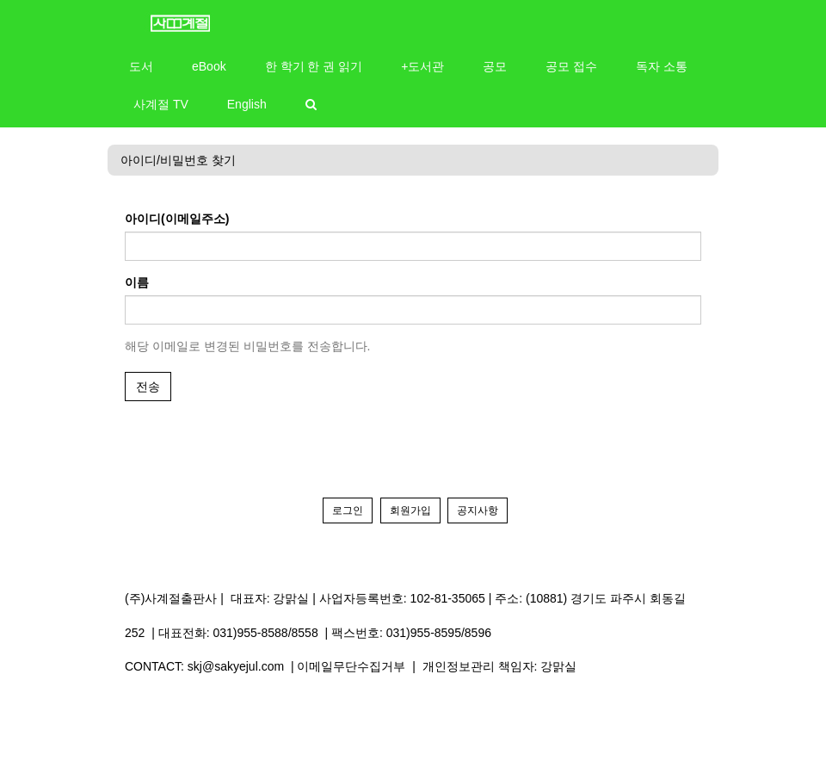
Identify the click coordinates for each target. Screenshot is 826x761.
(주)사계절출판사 (171, 598)
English (247, 104)
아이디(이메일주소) (177, 219)
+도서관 (422, 66)
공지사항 (477, 510)
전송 (148, 386)
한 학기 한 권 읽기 (314, 66)
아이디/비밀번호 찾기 (178, 160)
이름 (137, 282)
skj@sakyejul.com (236, 666)
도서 (141, 66)
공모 (495, 66)
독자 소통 (661, 66)
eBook (209, 66)
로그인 (347, 510)
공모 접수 (571, 66)
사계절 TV (160, 104)
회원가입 (410, 510)
